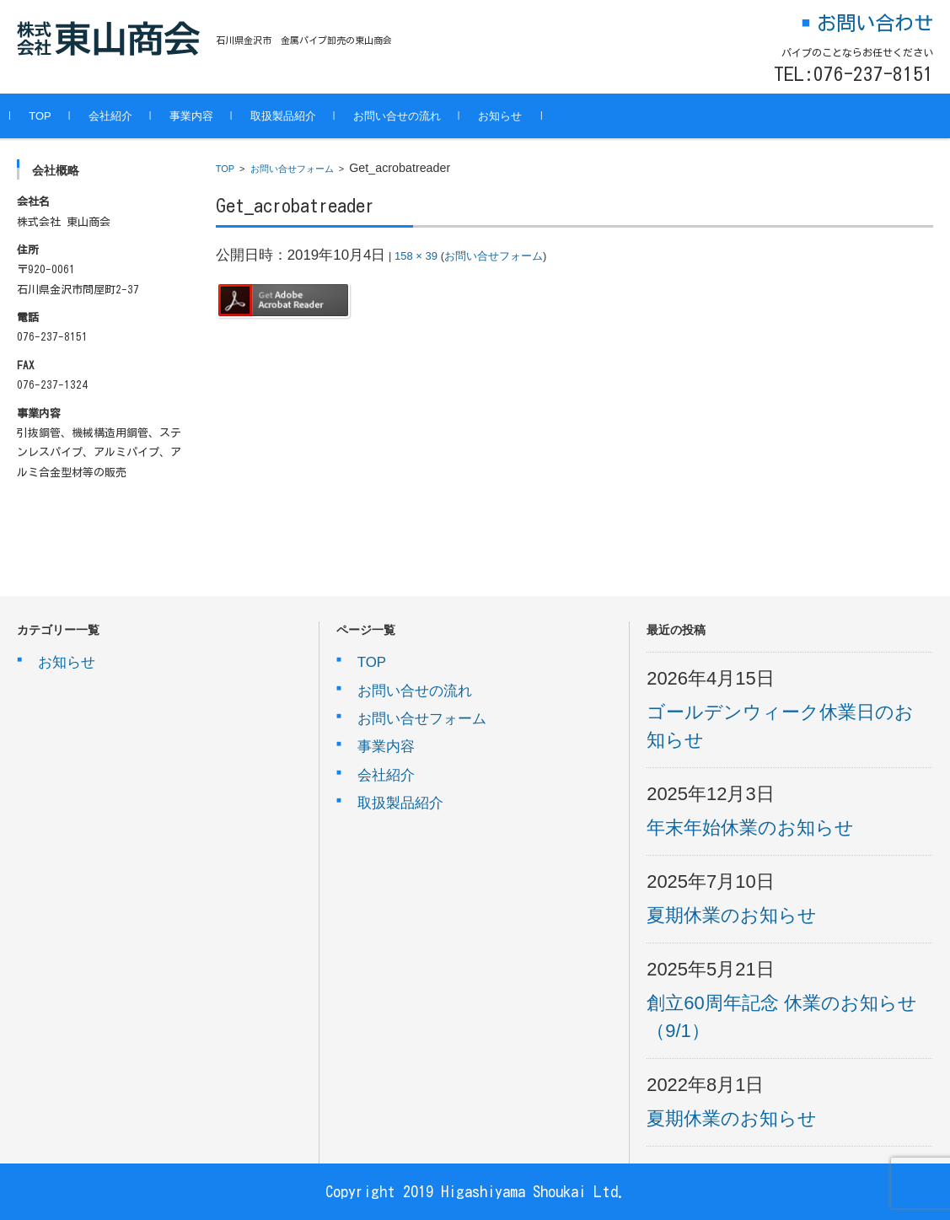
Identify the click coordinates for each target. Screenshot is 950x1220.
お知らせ (507, 116)
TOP (46, 116)
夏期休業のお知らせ (732, 915)
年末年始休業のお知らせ (750, 827)
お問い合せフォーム (292, 169)
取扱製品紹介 (290, 116)
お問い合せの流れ (404, 116)
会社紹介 (117, 116)
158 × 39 (415, 256)
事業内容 (198, 116)
